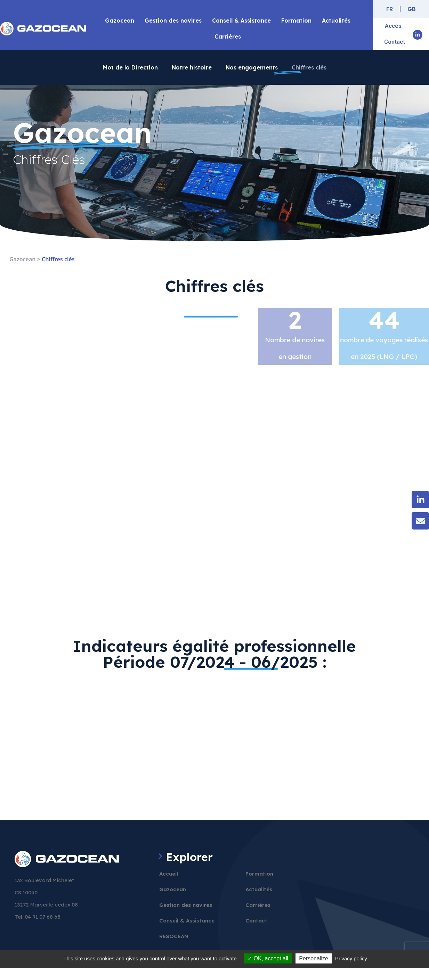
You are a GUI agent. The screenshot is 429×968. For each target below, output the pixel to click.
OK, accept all (268, 958)
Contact (394, 42)
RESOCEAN (173, 936)
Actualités (336, 20)
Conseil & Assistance (241, 20)
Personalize (313, 958)
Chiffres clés (309, 67)
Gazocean (119, 20)
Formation (296, 20)
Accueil (168, 873)
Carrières (227, 36)
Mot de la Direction (130, 67)
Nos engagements (252, 67)
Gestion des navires (173, 20)
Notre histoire (192, 67)
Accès (393, 26)
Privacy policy (351, 958)
